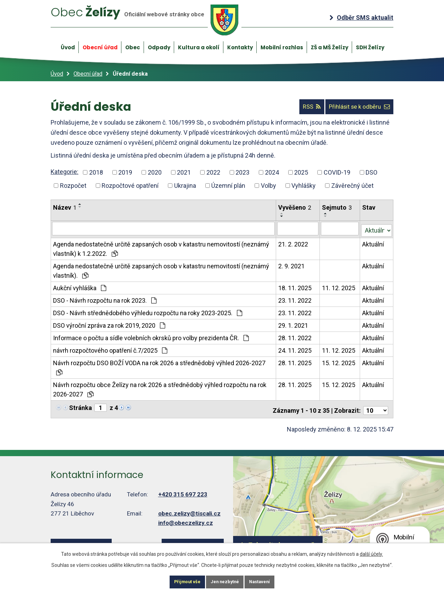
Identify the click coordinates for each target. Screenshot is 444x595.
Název (64, 207)
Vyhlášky (303, 185)
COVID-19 (337, 172)
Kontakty (240, 47)
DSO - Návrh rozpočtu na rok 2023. (104, 299)
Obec (132, 47)
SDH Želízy (370, 47)
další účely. (371, 552)
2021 (184, 172)
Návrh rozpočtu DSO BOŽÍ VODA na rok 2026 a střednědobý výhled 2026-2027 (159, 366)
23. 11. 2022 (295, 299)
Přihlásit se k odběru (355, 107)
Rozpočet (73, 185)
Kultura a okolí (199, 47)
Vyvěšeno (295, 207)
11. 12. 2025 (339, 286)
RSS (299, 107)
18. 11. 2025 (295, 286)
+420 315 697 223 (182, 490)
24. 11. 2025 (295, 349)
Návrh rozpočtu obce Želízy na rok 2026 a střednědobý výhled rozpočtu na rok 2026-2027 (159, 388)
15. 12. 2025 (339, 361)
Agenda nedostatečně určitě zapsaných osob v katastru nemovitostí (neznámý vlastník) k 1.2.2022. (161, 247)
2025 (301, 172)
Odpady (159, 47)
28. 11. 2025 (295, 361)
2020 (155, 172)
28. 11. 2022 (295, 336)
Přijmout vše (178, 581)
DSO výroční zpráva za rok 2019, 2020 (109, 324)
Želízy (147, 20)
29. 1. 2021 (293, 324)
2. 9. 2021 (292, 264)
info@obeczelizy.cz (185, 519)
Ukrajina (185, 185)
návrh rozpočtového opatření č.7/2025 (110, 349)
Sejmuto (337, 207)
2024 (272, 172)
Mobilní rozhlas (282, 47)
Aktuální (373, 242)
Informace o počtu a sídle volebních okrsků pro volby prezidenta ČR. (151, 336)
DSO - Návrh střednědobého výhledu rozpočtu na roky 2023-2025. (147, 311)
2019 (125, 172)
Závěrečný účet (352, 185)
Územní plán (228, 185)
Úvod (68, 47)
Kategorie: (64, 172)
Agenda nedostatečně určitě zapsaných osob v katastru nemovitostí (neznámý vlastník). (161, 269)
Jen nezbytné (225, 581)
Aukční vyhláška (79, 286)
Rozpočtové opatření (130, 185)
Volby (268, 185)
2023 (242, 172)
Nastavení (268, 581)
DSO (371, 172)
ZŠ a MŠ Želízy (329, 47)
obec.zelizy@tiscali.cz (189, 509)
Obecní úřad (100, 47)
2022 (213, 172)
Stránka (80, 406)
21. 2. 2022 (293, 242)
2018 (96, 172)
